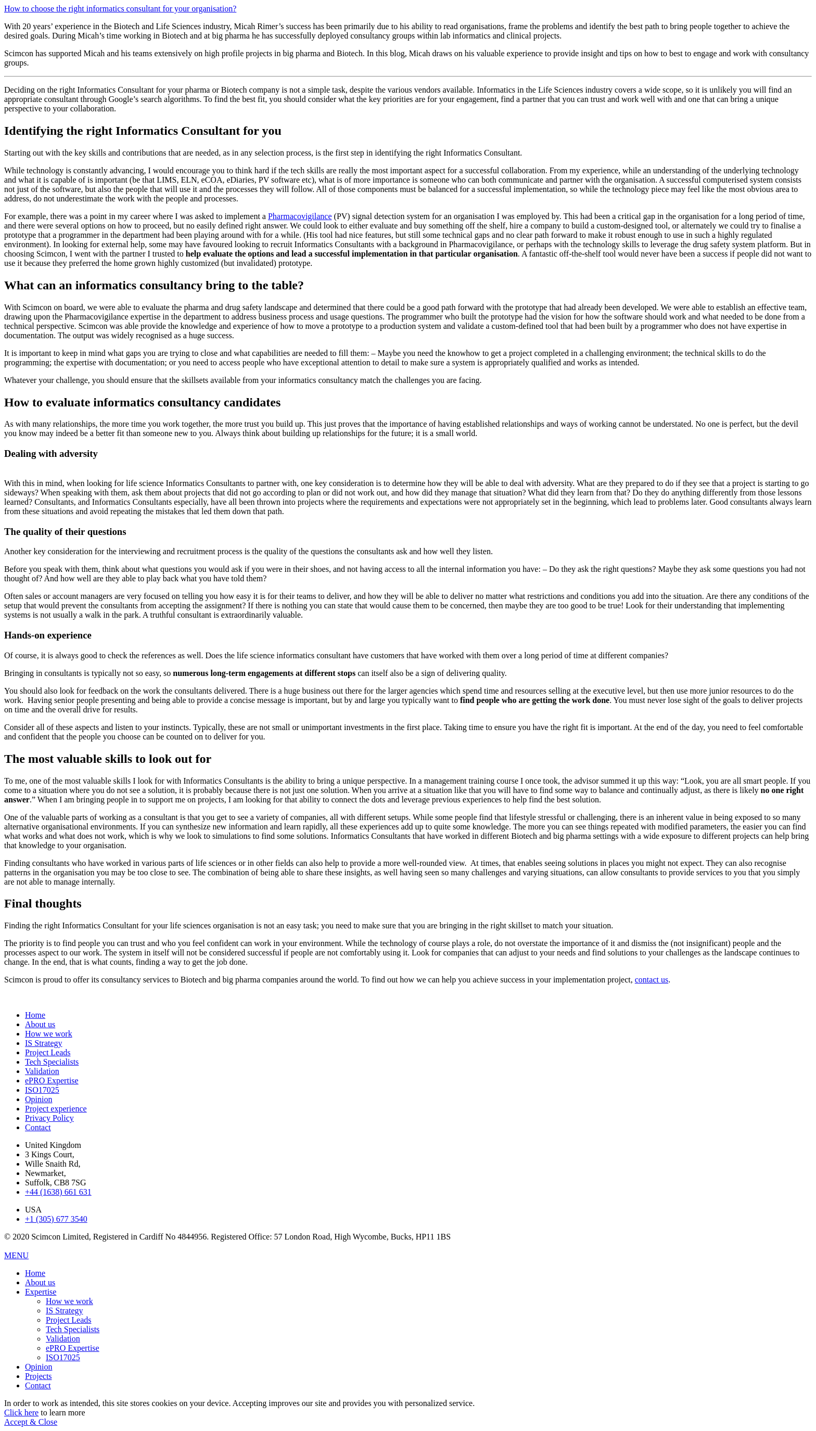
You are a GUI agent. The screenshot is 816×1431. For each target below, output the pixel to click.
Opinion (38, 1099)
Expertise (40, 1291)
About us (40, 1024)
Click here (21, 1412)
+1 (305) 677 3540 (56, 1219)
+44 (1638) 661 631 (58, 1191)
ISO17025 (42, 1089)
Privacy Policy (49, 1118)
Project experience (56, 1108)
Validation (42, 1071)
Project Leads (48, 1052)
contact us (651, 979)
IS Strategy (43, 1043)
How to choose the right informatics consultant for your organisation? (120, 8)
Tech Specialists (52, 1061)
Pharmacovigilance (300, 216)
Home (35, 1015)
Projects (38, 1376)
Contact (38, 1127)
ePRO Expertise (52, 1080)
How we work (48, 1033)
